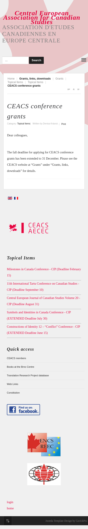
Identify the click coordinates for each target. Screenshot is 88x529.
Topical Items (15, 82)
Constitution (13, 392)
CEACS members (16, 358)
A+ (68, 89)
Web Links (12, 384)
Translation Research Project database (28, 375)
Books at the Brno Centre (20, 366)
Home (11, 78)
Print (63, 124)
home (10, 508)
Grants (59, 78)
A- (78, 89)
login (10, 502)
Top (8, 520)
